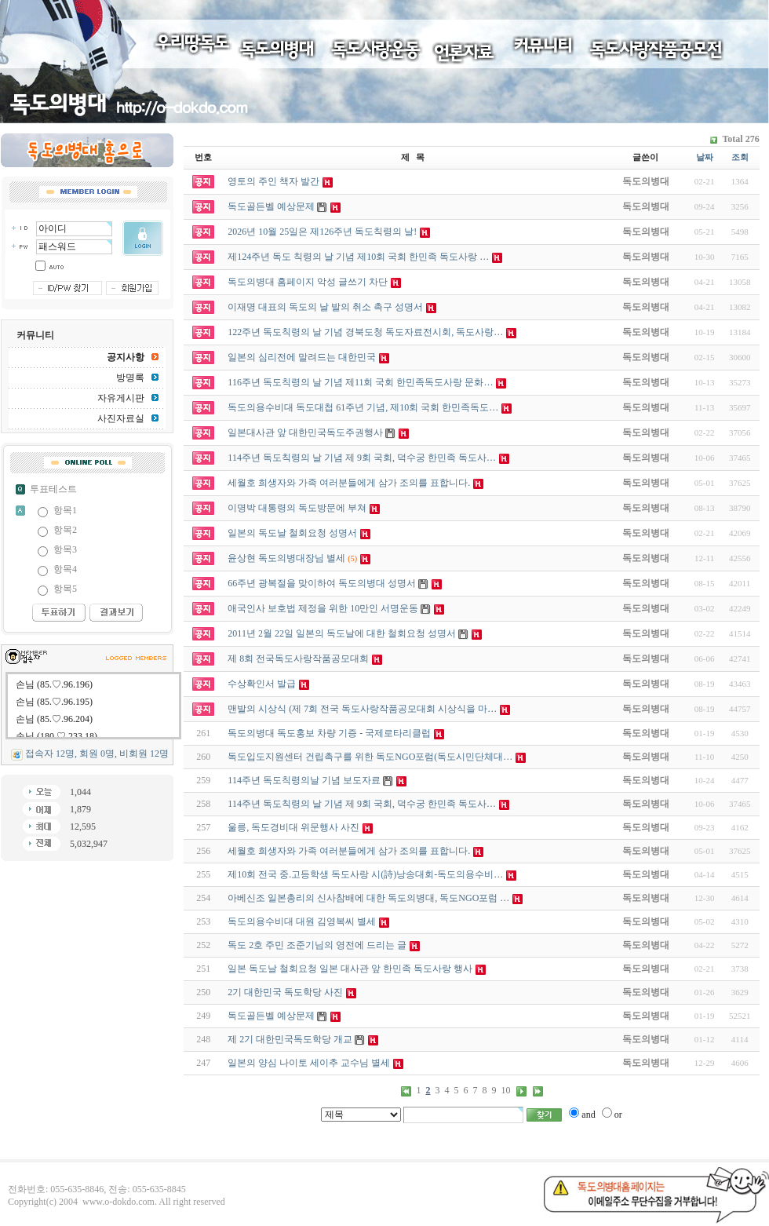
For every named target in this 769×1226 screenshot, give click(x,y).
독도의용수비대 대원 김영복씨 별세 (302, 921)
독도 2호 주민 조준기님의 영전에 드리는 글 (317, 945)
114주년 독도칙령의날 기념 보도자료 (304, 780)
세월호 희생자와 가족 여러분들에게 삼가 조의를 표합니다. (349, 850)
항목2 (65, 529)
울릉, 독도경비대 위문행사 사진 (293, 827)
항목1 (65, 510)
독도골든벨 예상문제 (271, 1015)
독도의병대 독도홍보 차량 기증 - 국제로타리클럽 (329, 733)
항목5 (65, 588)
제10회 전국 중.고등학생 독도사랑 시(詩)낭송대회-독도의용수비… (365, 874)
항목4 (65, 569)
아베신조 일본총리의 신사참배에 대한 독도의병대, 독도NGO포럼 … (368, 897)
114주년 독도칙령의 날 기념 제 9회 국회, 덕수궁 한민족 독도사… (362, 803)
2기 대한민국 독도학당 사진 (285, 992)
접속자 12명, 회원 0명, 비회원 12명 (97, 753)
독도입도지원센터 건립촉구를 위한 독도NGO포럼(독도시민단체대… (370, 756)
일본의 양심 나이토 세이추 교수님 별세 (309, 1062)
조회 (740, 157)
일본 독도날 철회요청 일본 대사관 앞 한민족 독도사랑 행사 (350, 968)
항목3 (65, 549)
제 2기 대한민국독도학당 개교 (290, 1039)
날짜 (704, 157)
